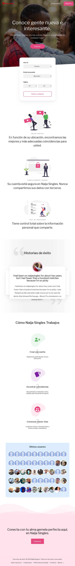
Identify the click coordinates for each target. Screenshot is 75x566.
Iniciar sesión (56, 3)
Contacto (53, 562)
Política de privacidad (41, 562)
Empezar (37, 46)
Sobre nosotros (16, 562)
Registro (68, 3)
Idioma (61, 562)
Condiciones (27, 562)
